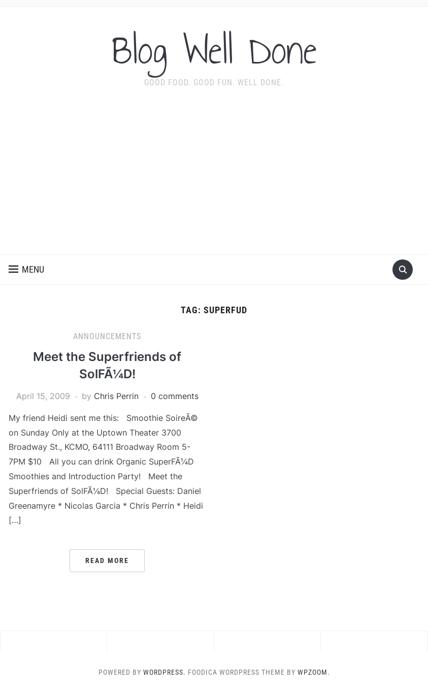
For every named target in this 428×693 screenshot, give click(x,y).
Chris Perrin (116, 396)
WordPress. (164, 672)
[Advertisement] (214, 178)
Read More (107, 560)
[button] (26, 269)
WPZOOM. (314, 672)
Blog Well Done (214, 50)
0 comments (175, 396)
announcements (107, 336)
